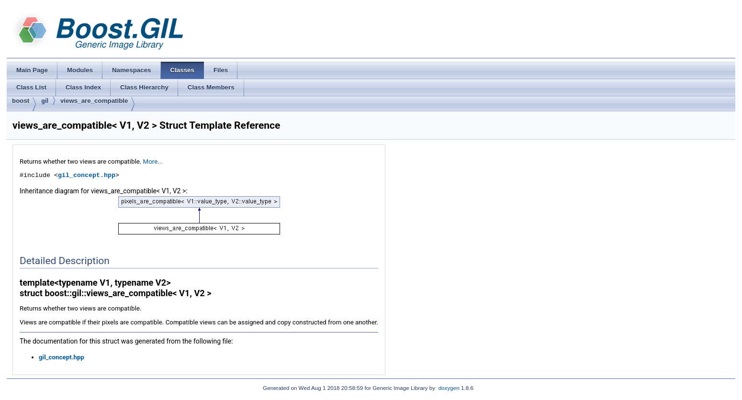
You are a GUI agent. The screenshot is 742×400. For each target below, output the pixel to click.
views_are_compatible (94, 100)
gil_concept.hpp (86, 175)
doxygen (449, 388)
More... (153, 161)
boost (20, 100)
